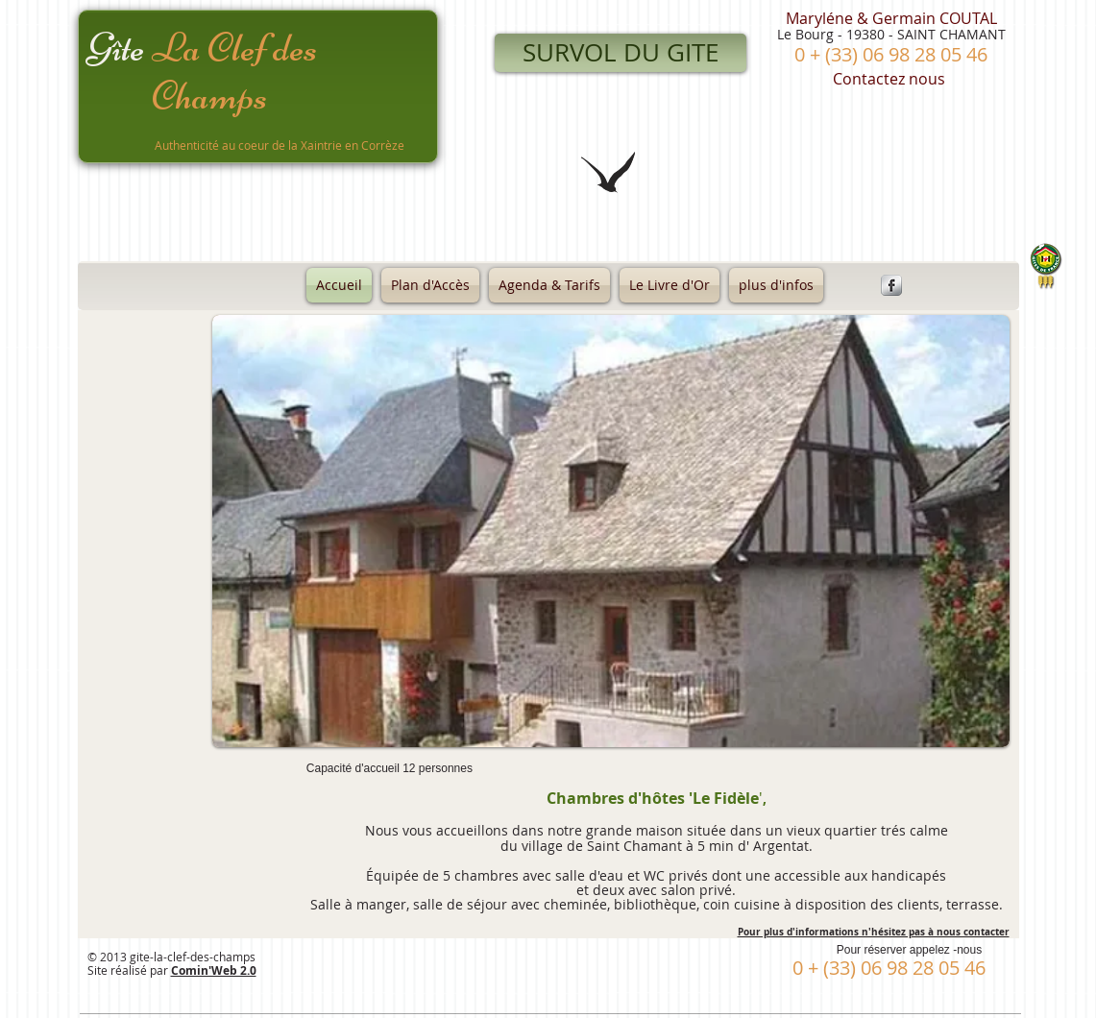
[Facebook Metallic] (891, 285)
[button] (611, 531)
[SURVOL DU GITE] (620, 53)
